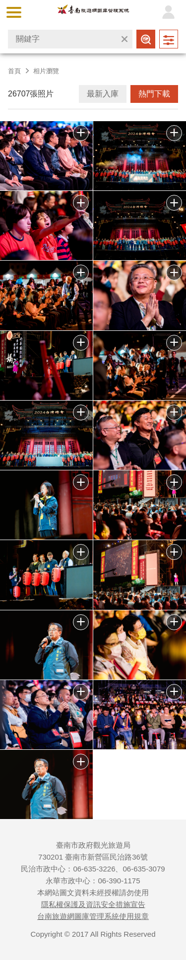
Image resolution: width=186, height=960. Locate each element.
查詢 (145, 39)
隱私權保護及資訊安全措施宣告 (93, 904)
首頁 (14, 71)
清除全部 (124, 39)
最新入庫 (103, 94)
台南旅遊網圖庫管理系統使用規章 (93, 916)
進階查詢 (168, 39)
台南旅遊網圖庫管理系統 (93, 11)
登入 (168, 12)
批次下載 (81, 133)
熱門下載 (154, 94)
